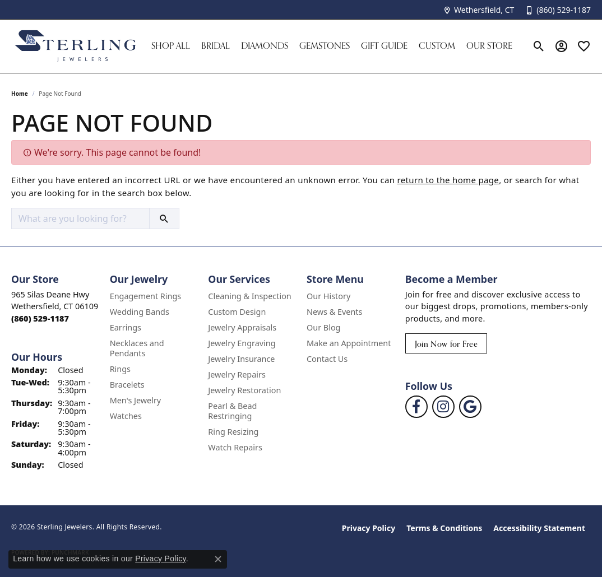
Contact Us (327, 358)
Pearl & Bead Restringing (232, 411)
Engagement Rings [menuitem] (146, 296)
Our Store (489, 45)
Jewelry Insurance (241, 358)
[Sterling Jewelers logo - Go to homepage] (76, 46)
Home (19, 93)
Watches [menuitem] (126, 416)
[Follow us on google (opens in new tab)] (470, 406)
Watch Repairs (235, 447)
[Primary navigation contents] (336, 46)
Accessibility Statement (539, 528)
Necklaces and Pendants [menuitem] (137, 348)
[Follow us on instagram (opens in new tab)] (443, 406)
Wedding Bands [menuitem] (139, 311)
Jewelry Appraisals (242, 327)
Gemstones (324, 45)
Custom (437, 45)
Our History (328, 296)
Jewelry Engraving (241, 343)
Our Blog (323, 327)
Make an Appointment (349, 343)
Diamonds (264, 45)
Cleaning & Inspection (249, 296)
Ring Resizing (233, 431)
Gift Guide (384, 45)
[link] (478, 10)
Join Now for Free (446, 343)
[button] (539, 46)
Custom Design (237, 311)
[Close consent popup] (218, 559)
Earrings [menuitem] (125, 327)
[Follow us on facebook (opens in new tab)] (416, 406)
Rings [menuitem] (120, 369)
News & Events (334, 311)
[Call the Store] (40, 318)
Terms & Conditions (444, 528)
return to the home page (448, 179)
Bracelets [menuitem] (127, 384)
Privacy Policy (368, 528)
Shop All (170, 45)
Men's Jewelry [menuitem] (135, 400)
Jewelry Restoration (244, 390)
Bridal (215, 45)
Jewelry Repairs (236, 374)
